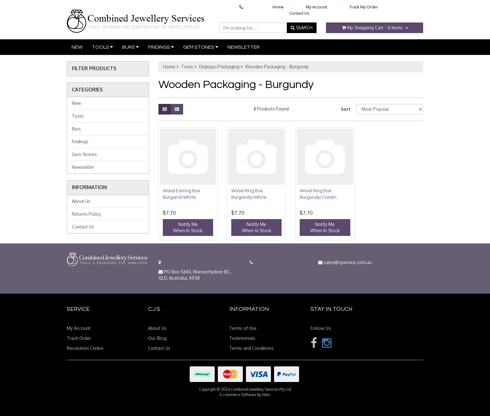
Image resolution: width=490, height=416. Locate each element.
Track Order (79, 338)
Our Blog (157, 338)
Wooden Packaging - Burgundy (277, 66)
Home (278, 6)
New (77, 47)
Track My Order (363, 6)
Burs (130, 47)
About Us (81, 201)
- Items (372, 27)
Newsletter (244, 47)
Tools (102, 47)
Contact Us (299, 13)
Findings (161, 47)
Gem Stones (200, 47)
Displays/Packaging (219, 66)
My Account (316, 6)
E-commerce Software (238, 394)
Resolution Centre (85, 348)
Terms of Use (243, 328)
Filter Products (94, 68)
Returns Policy (86, 214)
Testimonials (242, 338)
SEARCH (301, 27)
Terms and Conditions (251, 348)
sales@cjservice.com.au (345, 262)
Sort (346, 109)
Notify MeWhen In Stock (187, 227)
